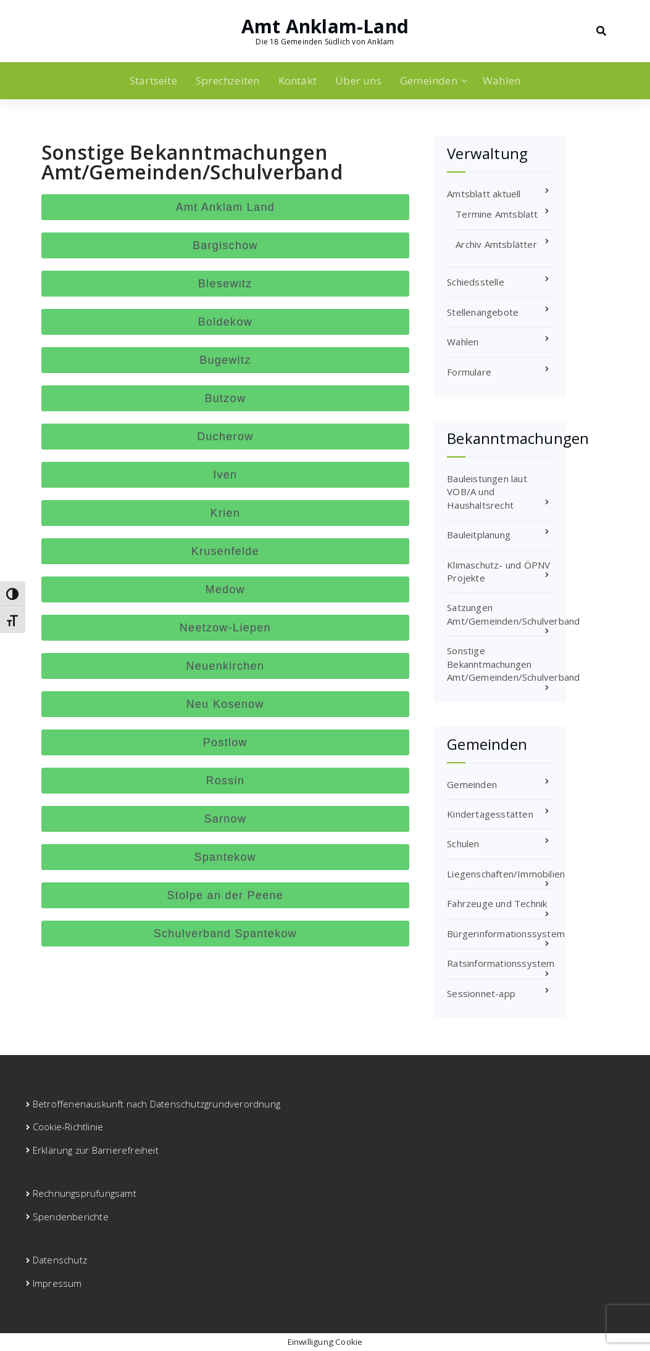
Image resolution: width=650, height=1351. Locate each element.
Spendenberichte (71, 1216)
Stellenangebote (483, 312)
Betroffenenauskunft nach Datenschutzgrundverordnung (156, 1104)
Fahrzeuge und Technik (497, 903)
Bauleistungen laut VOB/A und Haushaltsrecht (487, 491)
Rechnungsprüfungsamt (84, 1193)
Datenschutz (60, 1260)
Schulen (463, 843)
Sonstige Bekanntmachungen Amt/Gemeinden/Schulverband (513, 663)
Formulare (469, 372)
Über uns (358, 80)
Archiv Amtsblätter (496, 244)
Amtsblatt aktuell (483, 193)
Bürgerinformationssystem (506, 933)
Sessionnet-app (481, 993)
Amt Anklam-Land (325, 26)
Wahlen (501, 80)
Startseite (153, 80)
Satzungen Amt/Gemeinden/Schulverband (513, 613)
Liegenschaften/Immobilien (506, 874)
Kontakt (297, 80)
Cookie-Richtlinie (68, 1126)
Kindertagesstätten (490, 814)
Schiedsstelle (475, 282)
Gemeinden (428, 80)
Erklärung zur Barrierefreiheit (96, 1150)
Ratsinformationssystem (500, 963)
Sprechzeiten (227, 80)
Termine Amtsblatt (497, 214)
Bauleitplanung (478, 534)
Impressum (57, 1283)
